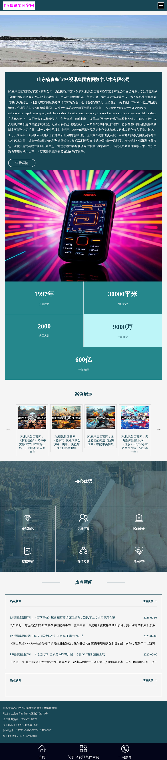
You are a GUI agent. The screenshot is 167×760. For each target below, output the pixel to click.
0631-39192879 (29, 719)
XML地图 (31, 736)
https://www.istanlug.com (34, 730)
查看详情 (21, 163)
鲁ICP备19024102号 (14, 736)
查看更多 (148, 601)
